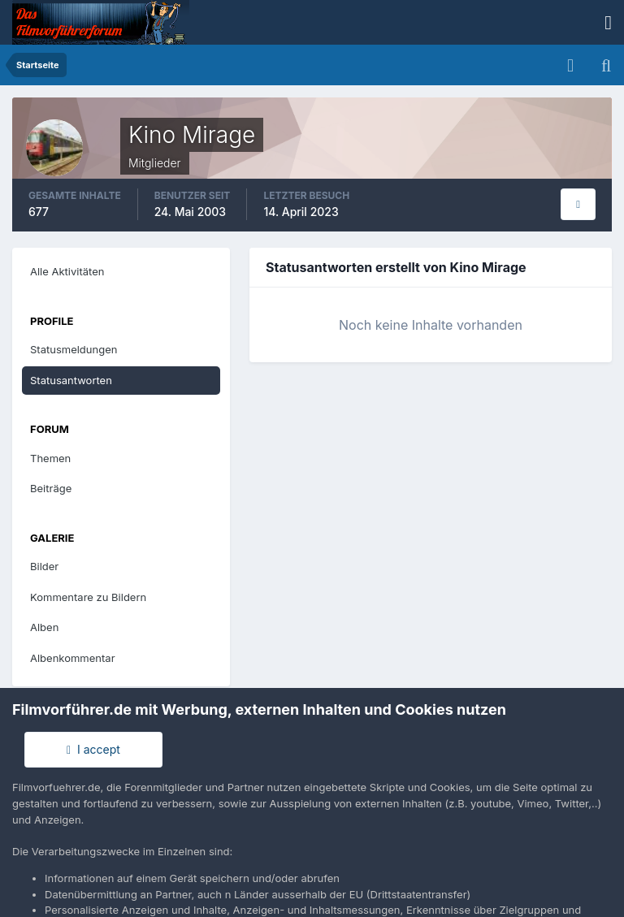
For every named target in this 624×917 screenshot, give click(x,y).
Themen (50, 458)
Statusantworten (71, 380)
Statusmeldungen (73, 349)
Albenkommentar (72, 657)
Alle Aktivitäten (67, 271)
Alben (44, 627)
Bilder (44, 566)
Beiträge (51, 488)
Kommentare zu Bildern (88, 596)
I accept (93, 749)
